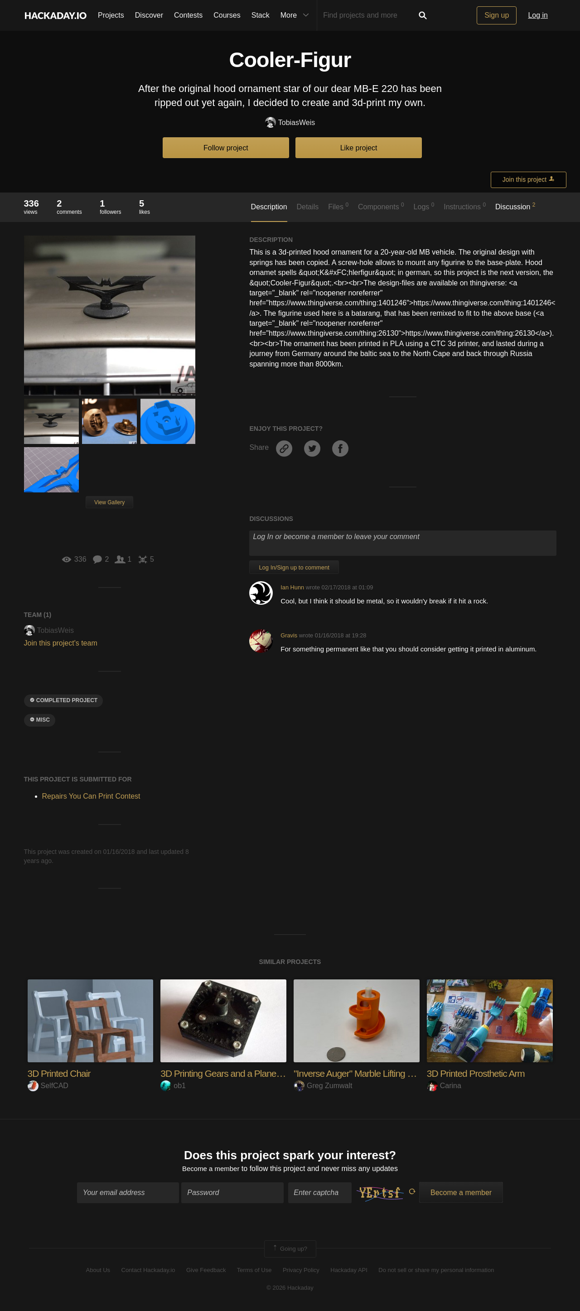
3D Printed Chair (61, 1073)
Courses (227, 15)
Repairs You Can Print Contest (91, 796)
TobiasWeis (290, 123)
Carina (444, 1085)
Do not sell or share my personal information (436, 1271)
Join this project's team (60, 643)
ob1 (173, 1085)
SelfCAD (48, 1085)
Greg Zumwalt (323, 1085)
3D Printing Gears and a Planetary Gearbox (247, 1073)
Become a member (211, 1169)
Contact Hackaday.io (148, 1271)
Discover (149, 15)
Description (269, 207)
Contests (188, 15)
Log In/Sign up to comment (294, 567)
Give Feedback (206, 1271)
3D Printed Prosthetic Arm (478, 1073)
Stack (260, 15)
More (296, 15)
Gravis (288, 635)
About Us (98, 1271)
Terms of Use (254, 1271)
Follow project (225, 148)
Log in (538, 15)
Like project (358, 148)
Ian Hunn (292, 587)
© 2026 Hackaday (290, 1288)
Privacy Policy (301, 1271)
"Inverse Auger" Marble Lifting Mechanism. (378, 1073)
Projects (111, 15)
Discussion (515, 206)
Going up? (289, 1250)
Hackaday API (348, 1271)
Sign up (496, 15)
